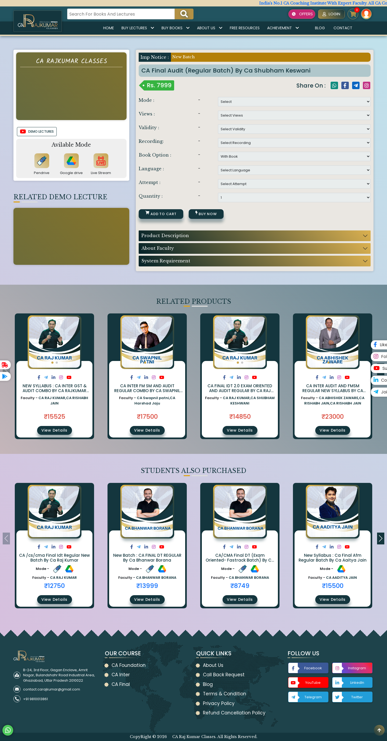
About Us (209, 28)
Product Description (165, 235)
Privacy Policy (219, 703)
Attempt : (149, 182)
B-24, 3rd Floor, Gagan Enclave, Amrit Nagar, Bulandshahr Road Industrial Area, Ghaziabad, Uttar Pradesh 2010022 (59, 675)
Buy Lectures (137, 28)
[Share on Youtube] (69, 377)
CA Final (121, 684)
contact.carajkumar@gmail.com (51, 689)
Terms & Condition (224, 694)
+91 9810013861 (35, 699)
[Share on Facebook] (39, 377)
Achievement (283, 28)
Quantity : (151, 196)
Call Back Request (224, 674)
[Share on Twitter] (46, 377)
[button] (52, 363)
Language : (151, 168)
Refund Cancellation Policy (234, 713)
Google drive (71, 172)
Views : (147, 114)
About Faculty (157, 248)
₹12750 (54, 585)
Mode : (146, 100)
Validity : (149, 127)
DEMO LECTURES (37, 131)
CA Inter (121, 674)
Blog (320, 28)
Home (108, 28)
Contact (343, 28)
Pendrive (41, 172)
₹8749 (239, 585)
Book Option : (155, 155)
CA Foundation (129, 665)
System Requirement (165, 260)
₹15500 (332, 585)
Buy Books (175, 28)
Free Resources (245, 28)
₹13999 (147, 585)
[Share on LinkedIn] (53, 377)
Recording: (151, 141)
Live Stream (101, 172)
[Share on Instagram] (61, 377)
